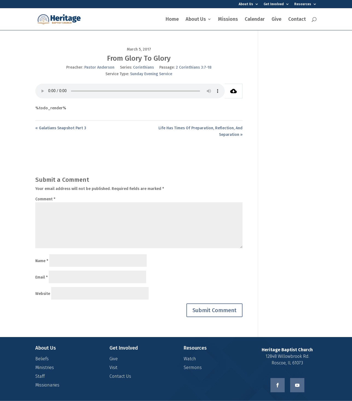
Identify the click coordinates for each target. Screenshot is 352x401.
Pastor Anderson (99, 67)
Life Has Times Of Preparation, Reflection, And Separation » (200, 131)
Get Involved (274, 4)
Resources (302, 4)
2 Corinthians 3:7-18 (194, 67)
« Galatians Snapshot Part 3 (60, 128)
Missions (228, 19)
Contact (297, 19)
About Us (246, 4)
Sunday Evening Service (151, 74)
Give (276, 19)
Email (41, 277)
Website (42, 293)
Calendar (255, 19)
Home (172, 19)
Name (41, 261)
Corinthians (143, 67)
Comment (45, 199)
